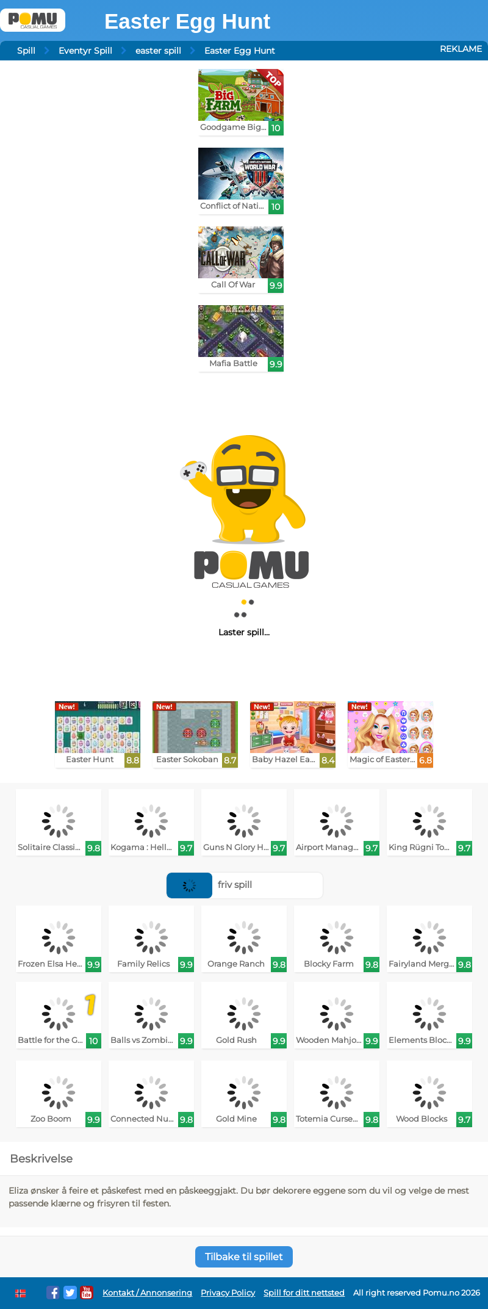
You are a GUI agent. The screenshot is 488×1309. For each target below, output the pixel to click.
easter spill (158, 50)
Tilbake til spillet (244, 1257)
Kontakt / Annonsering (147, 1292)
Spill (26, 50)
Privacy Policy (228, 1292)
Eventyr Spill (85, 50)
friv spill (209, 884)
